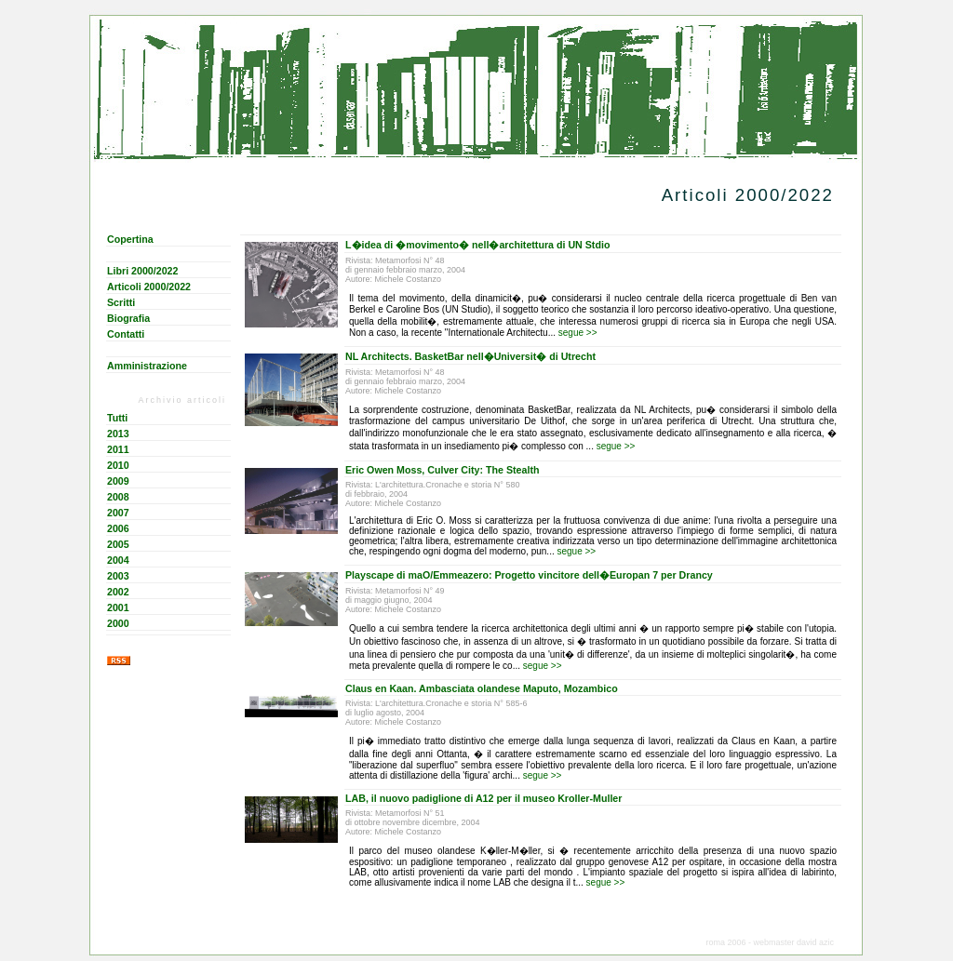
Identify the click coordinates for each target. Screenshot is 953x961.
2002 (118, 591)
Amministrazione (147, 365)
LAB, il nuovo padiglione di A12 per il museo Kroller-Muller (483, 798)
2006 (118, 528)
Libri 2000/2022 (142, 270)
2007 (118, 512)
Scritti (121, 302)
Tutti (117, 417)
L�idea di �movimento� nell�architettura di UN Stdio (477, 244)
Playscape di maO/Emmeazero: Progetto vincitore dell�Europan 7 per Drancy (529, 575)
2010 (118, 465)
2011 (118, 449)
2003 (118, 575)
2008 (118, 496)
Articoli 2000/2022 (149, 286)
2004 (118, 560)
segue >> (577, 332)
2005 (118, 544)
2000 (118, 623)
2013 (118, 433)
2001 (118, 607)
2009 (118, 481)
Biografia (128, 318)
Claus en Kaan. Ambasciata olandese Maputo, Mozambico (481, 688)
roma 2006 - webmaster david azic (769, 942)
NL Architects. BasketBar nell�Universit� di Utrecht (470, 356)
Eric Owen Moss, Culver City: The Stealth (442, 469)
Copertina (130, 239)
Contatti (125, 334)
